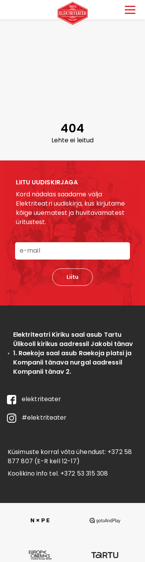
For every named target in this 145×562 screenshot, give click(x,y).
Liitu (72, 277)
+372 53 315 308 (84, 473)
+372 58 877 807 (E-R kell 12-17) (70, 456)
